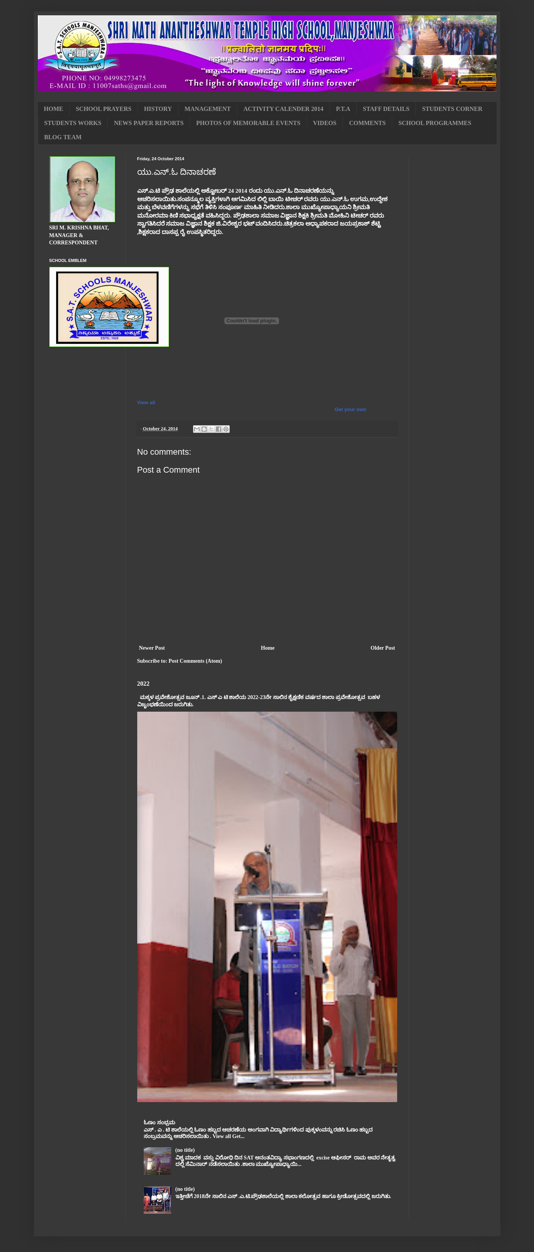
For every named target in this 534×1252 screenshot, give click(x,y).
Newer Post (152, 648)
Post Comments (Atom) (195, 661)
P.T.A (343, 109)
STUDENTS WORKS (73, 123)
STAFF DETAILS (386, 109)
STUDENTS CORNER (452, 109)
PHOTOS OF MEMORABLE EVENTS (248, 123)
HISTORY (158, 109)
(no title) (185, 1150)
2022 (143, 683)
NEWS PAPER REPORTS (148, 123)
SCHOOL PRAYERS (103, 109)
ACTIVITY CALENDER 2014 (283, 109)
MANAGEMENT (208, 109)
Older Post (383, 648)
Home (268, 648)
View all (146, 402)
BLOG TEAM (63, 137)
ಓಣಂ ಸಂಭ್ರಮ (159, 1122)
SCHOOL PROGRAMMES (434, 123)
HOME (53, 109)
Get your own (350, 409)
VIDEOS (324, 123)
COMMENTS (367, 123)
